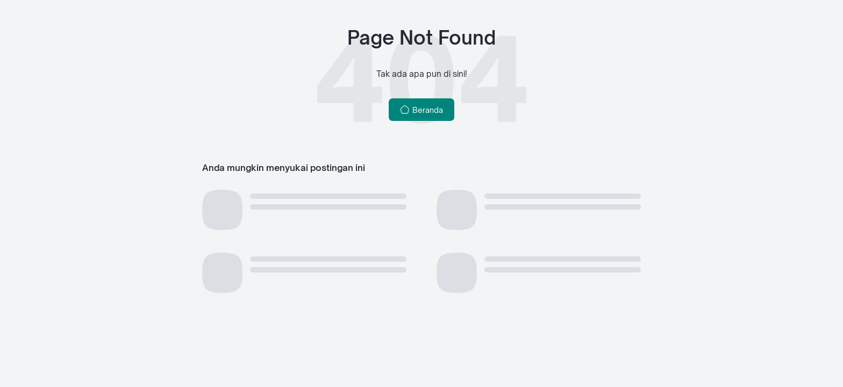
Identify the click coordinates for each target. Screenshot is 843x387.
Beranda (422, 109)
